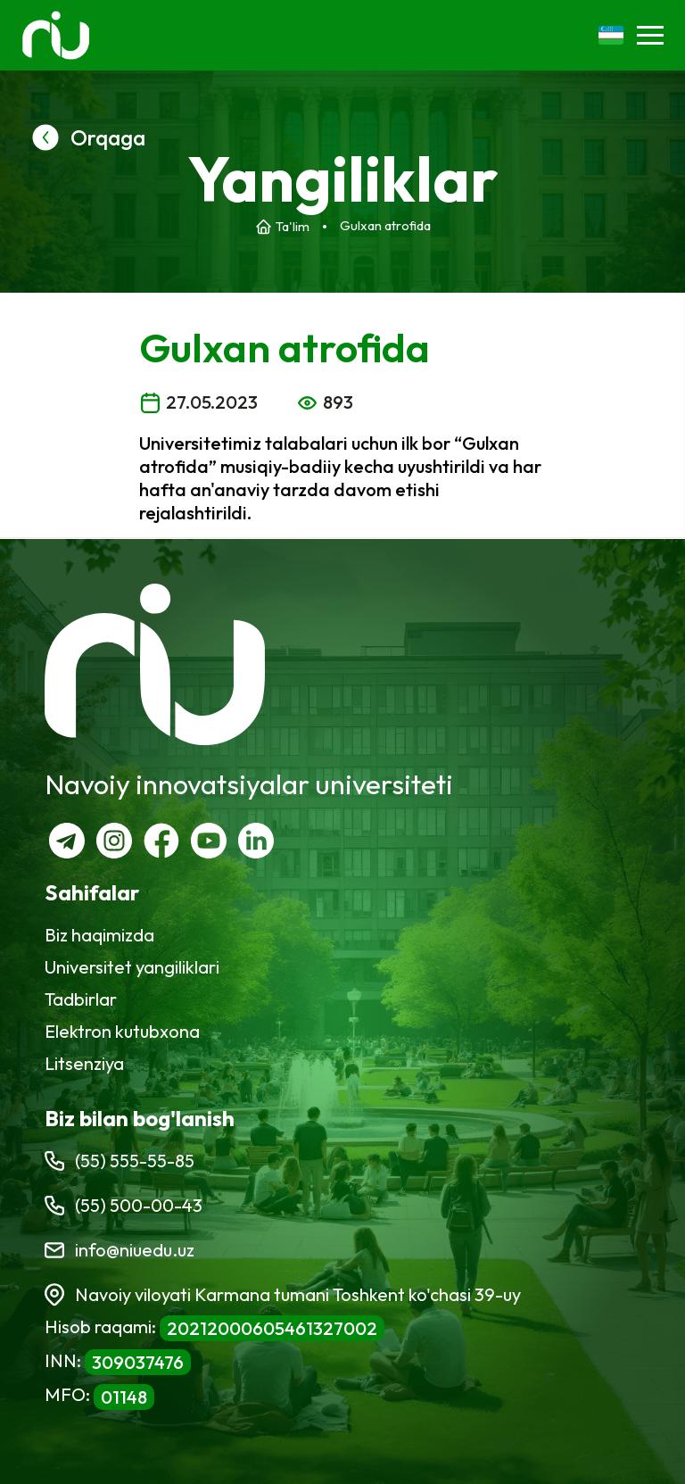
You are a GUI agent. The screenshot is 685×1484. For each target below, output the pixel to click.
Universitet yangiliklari (132, 967)
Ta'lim (292, 226)
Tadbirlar (81, 999)
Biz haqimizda (99, 935)
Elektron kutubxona (122, 1031)
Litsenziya (84, 1063)
